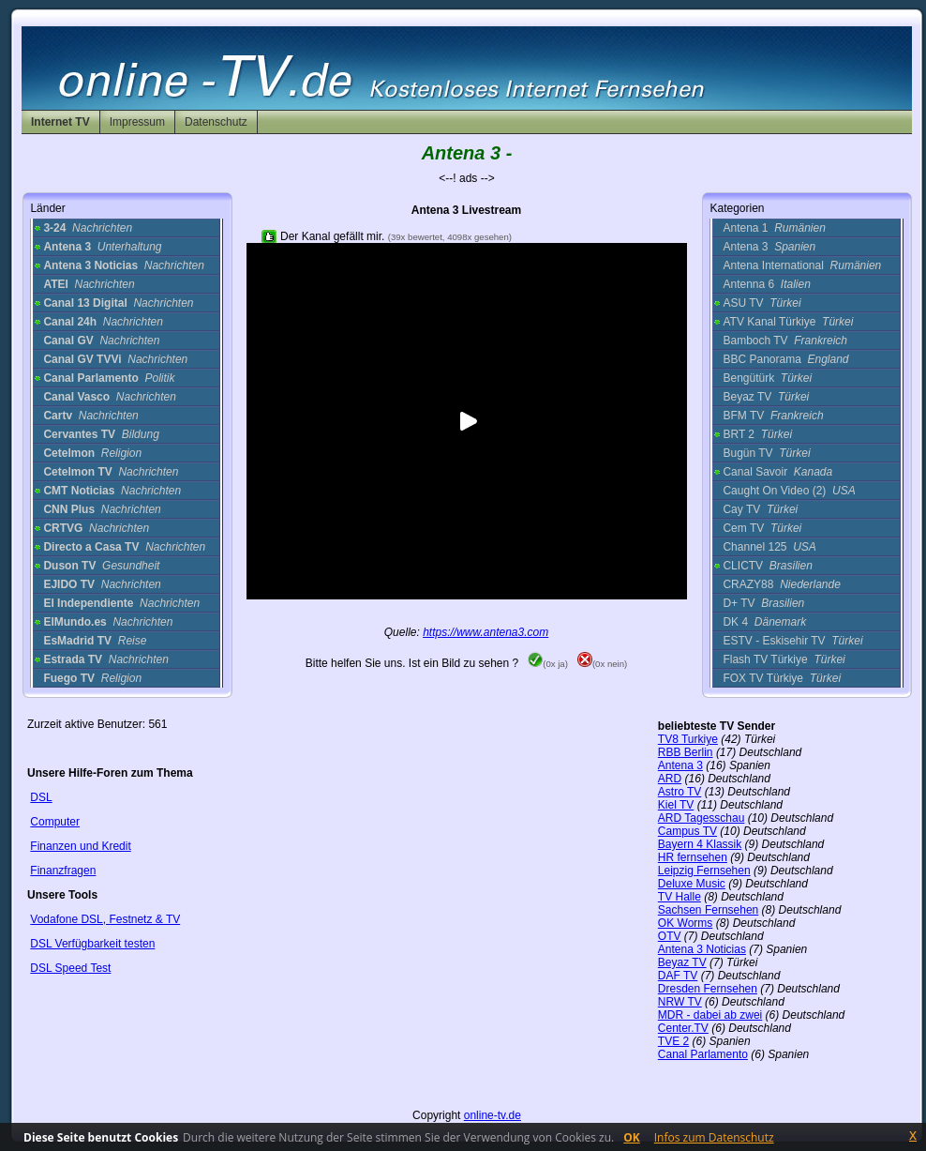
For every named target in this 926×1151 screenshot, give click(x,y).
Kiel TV (676, 804)
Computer (55, 821)
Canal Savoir (777, 471)
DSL (41, 797)
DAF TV (677, 975)
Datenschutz (216, 122)
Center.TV (683, 1028)
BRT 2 (757, 434)
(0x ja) (548, 664)
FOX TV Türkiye (782, 678)
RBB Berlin (685, 752)
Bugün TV (766, 453)
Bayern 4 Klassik (699, 844)
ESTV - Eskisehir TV (792, 640)
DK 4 (764, 622)
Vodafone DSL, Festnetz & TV (105, 919)
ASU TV (761, 303)
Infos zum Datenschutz (714, 1137)
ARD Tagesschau (701, 818)
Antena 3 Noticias (702, 949)
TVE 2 (673, 1041)
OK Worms (685, 923)
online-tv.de (492, 1115)
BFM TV (773, 415)
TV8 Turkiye (688, 739)
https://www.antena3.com (485, 632)
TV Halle (679, 896)
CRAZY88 (781, 584)
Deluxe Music (691, 883)
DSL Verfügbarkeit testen (92, 943)
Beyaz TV (766, 396)
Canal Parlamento (703, 1054)
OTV (669, 936)
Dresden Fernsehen (707, 988)
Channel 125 (769, 546)
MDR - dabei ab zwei (710, 1015)
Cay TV (760, 509)
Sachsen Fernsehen (708, 909)
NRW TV (680, 1001)
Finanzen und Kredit (80, 846)
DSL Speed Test (70, 968)
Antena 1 (774, 228)
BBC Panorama (785, 359)
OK (631, 1137)
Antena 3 (769, 246)
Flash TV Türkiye (783, 659)
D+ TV (763, 603)
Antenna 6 (766, 284)
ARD (669, 778)
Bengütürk (767, 378)
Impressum (137, 122)
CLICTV (767, 565)
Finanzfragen (63, 870)
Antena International (802, 265)
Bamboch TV (785, 340)
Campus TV (687, 831)
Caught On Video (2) (789, 490)
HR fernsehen (692, 857)
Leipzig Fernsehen (704, 870)
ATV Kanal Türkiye (788, 321)
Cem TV (762, 528)
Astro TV (679, 791)
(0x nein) (602, 664)
